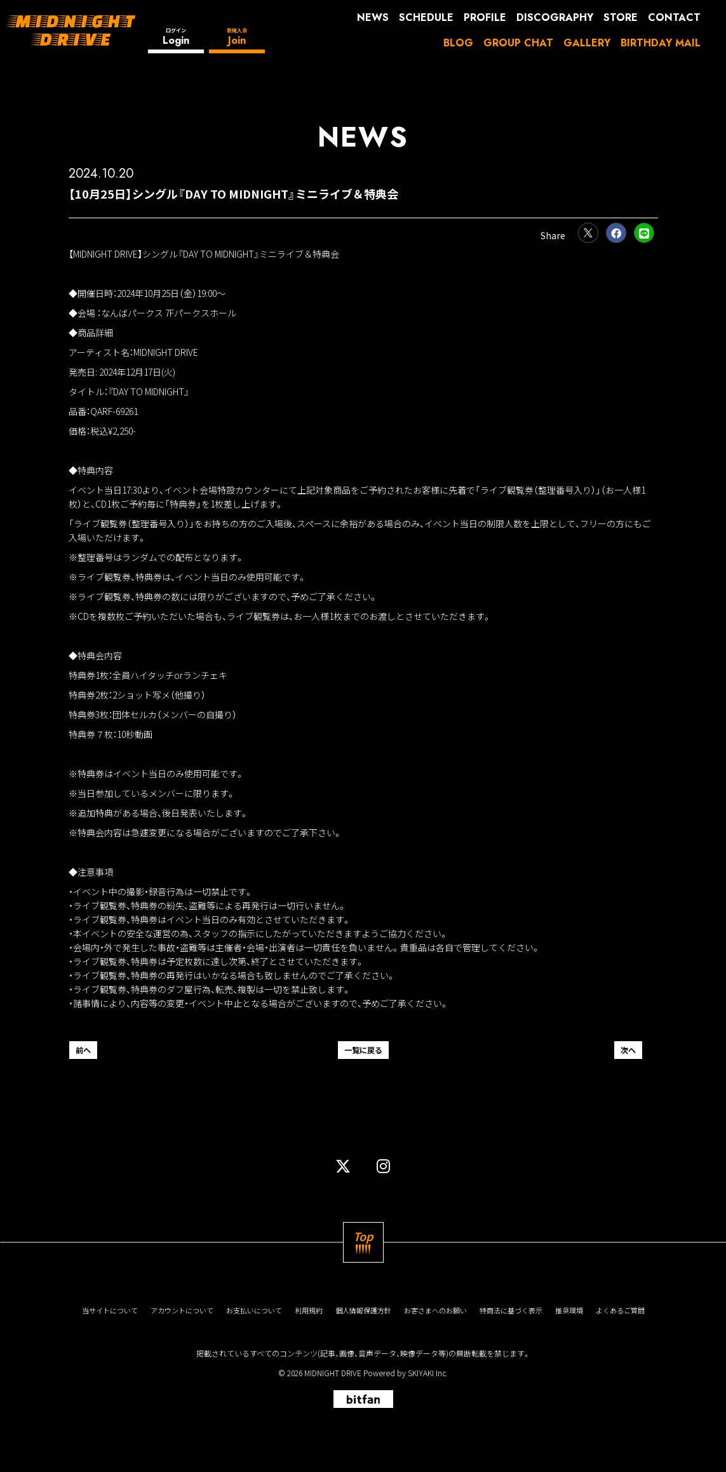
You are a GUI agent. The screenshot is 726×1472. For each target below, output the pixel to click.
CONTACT (674, 17)
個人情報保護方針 (363, 1310)
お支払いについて (254, 1310)
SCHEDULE (426, 17)
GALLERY (586, 43)
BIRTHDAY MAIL (661, 43)
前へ (83, 1049)
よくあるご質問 (620, 1310)
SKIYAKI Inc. (428, 1372)
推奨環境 (569, 1310)
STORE (620, 17)
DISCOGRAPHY (554, 17)
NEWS (373, 17)
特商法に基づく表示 (511, 1310)
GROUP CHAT (518, 43)
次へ (628, 1049)
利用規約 (309, 1310)
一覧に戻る (363, 1049)
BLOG (458, 43)
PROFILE (485, 17)
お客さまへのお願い (435, 1310)
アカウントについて (182, 1310)
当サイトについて (110, 1310)
